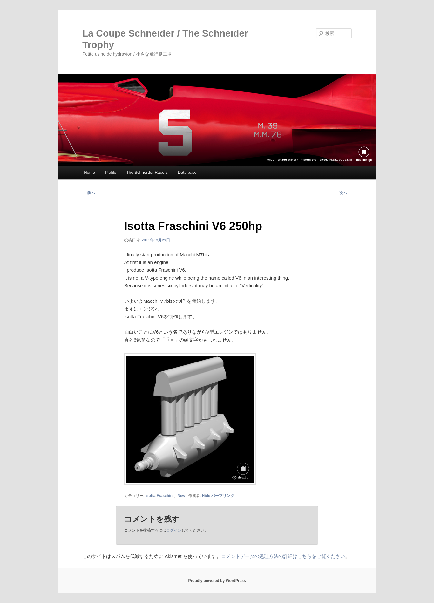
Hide (206, 495)
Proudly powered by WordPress (217, 581)
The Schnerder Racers (147, 172)
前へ (88, 193)
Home (89, 172)
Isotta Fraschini (160, 495)
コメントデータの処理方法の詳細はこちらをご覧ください (283, 556)
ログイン (173, 530)
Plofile (110, 172)
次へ (345, 193)
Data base (187, 172)
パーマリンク (222, 495)
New (181, 495)
